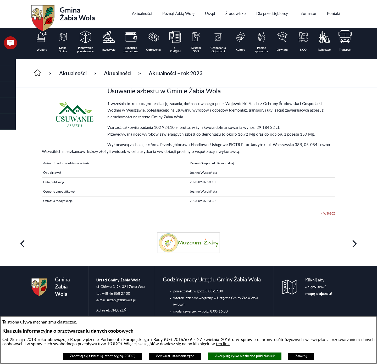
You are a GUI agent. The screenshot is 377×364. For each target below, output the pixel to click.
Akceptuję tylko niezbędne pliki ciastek (245, 356)
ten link (223, 344)
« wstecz (328, 213)
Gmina (63, 16)
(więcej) (178, 304)
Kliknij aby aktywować (318, 287)
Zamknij (301, 356)
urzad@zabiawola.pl (121, 300)
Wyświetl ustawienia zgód (175, 356)
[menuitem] (142, 14)
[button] (8, 74)
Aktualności (73, 73)
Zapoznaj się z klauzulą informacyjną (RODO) (102, 356)
